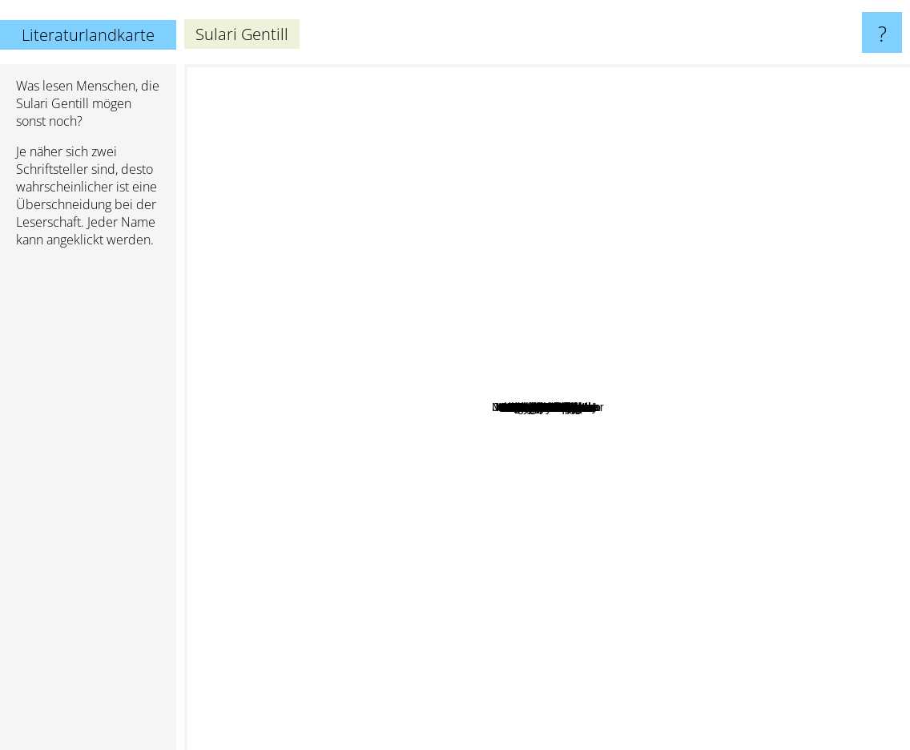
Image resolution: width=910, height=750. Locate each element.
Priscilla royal (497, 406)
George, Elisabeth (510, 336)
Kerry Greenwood (668, 500)
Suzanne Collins (846, 479)
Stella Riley (539, 421)
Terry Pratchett (231, 205)
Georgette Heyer (785, 428)
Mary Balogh (697, 237)
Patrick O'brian (512, 674)
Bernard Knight (642, 429)
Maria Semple (655, 370)
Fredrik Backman (296, 504)
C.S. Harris (416, 499)
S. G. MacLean (471, 366)
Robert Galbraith (465, 657)
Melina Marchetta (632, 479)
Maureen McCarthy (458, 454)
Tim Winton (465, 190)
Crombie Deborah (496, 383)
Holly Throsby (559, 463)
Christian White (617, 332)
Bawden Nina (591, 428)
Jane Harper (530, 490)
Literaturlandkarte (88, 35)
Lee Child (807, 314)
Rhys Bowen (431, 410)
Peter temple (475, 537)
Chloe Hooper (550, 518)
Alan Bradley (612, 243)
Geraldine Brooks (704, 552)
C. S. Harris (356, 397)
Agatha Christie (538, 87)
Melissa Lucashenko (463, 394)
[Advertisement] (88, 505)
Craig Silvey (465, 334)
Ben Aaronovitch (497, 631)
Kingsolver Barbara (609, 374)
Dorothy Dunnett (527, 588)
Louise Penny (689, 166)
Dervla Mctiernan (433, 422)
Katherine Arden (306, 382)
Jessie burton (747, 509)
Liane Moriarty (297, 290)
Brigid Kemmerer (647, 453)
